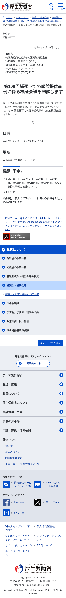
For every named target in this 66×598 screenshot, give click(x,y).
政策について (33, 393)
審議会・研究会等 (16, 285)
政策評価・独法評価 (18, 321)
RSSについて (44, 545)
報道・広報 (33, 384)
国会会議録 (13, 303)
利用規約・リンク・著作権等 (17, 528)
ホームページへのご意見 (17, 553)
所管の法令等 (33, 421)
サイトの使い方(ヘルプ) (18, 545)
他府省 (9, 445)
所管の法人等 (12, 451)
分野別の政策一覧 (16, 258)
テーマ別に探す (33, 375)
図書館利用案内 (14, 457)
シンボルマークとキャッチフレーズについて (17, 537)
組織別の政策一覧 (16, 267)
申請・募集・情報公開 (33, 430)
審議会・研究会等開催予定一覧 (22, 294)
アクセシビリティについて (49, 537)
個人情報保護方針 (47, 526)
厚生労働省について (33, 403)
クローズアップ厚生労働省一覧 (22, 463)
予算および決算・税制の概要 (23, 312)
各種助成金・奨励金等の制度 (23, 276)
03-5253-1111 (34, 585)
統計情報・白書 (33, 412)
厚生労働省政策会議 (18, 330)
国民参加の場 (33, 363)
